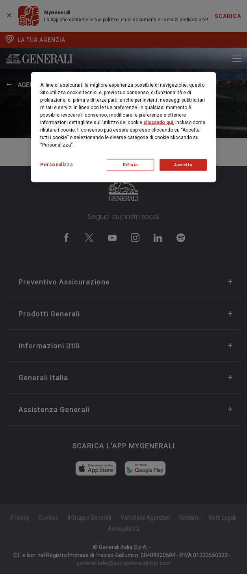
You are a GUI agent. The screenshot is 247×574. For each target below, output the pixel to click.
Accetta (183, 164)
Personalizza (56, 164)
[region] (123, 127)
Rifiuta (130, 164)
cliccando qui (158, 122)
